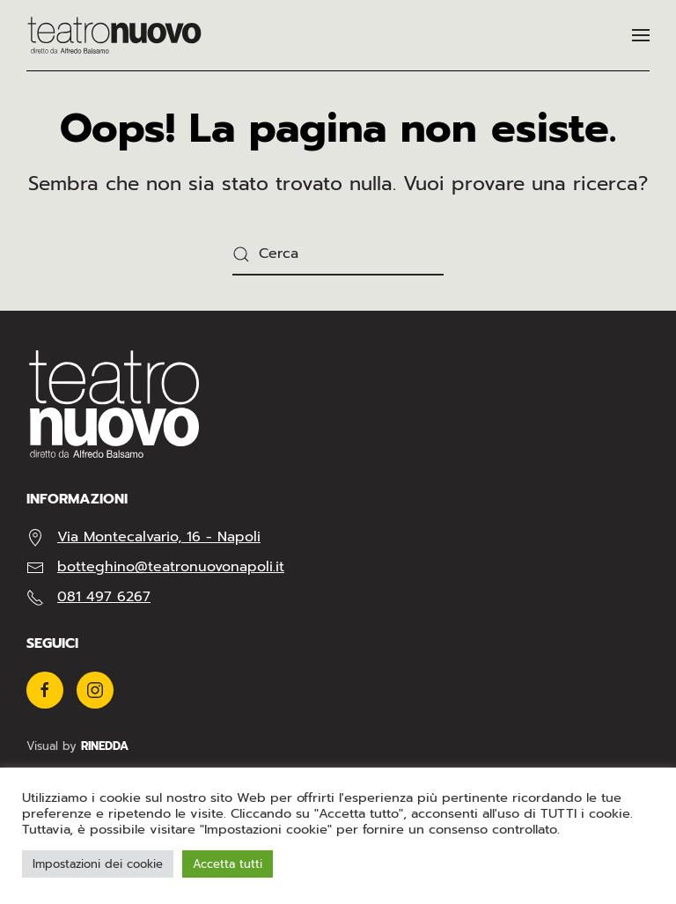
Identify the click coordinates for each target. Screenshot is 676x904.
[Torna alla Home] (114, 35)
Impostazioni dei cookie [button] (98, 864)
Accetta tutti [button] (227, 864)
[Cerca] (338, 254)
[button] (641, 35)
